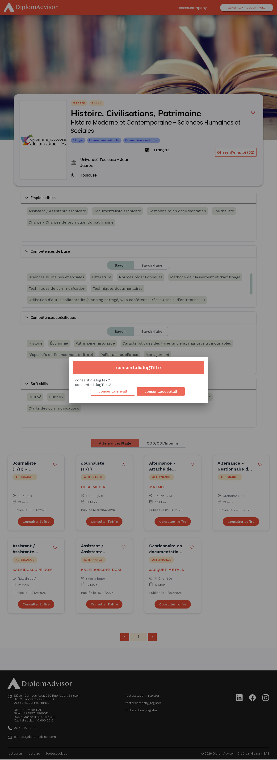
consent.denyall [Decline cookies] (112, 391)
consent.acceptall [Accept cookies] (160, 391)
